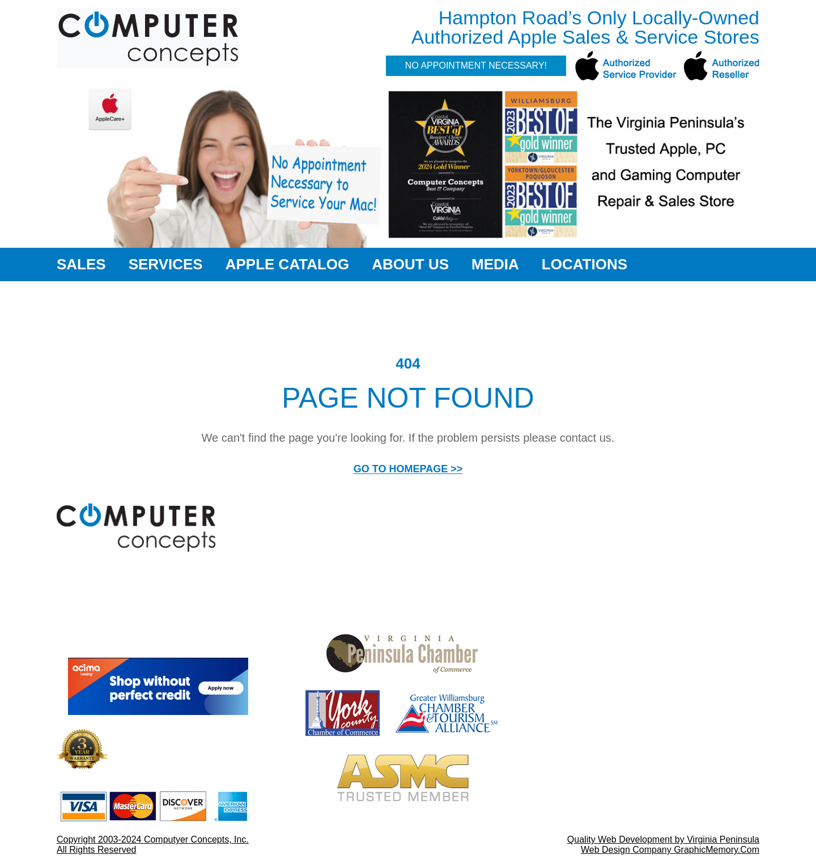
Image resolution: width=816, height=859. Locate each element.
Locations (584, 264)
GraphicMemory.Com (716, 849)
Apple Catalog (288, 264)
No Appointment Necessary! (476, 65)
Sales (81, 264)
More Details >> (230, 767)
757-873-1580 (603, 816)
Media (495, 264)
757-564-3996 (603, 687)
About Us (410, 264)
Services (166, 264)
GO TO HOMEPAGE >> (408, 469)
